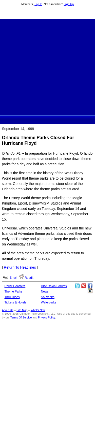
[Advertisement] (47, 66)
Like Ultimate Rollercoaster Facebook (89, 285)
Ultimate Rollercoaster (47, 13)
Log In (38, 4)
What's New (38, 310)
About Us (7, 310)
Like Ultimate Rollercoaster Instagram (89, 291)
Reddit (29, 278)
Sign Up (69, 4)
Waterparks (48, 302)
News (45, 291)
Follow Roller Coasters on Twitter (77, 285)
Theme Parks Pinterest (83, 285)
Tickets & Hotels (15, 302)
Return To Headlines (20, 267)
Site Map (21, 310)
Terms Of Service (21, 317)
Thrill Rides (12, 297)
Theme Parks (14, 291)
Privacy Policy (46, 317)
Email (13, 277)
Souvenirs (47, 297)
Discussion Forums (54, 286)
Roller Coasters (15, 286)
